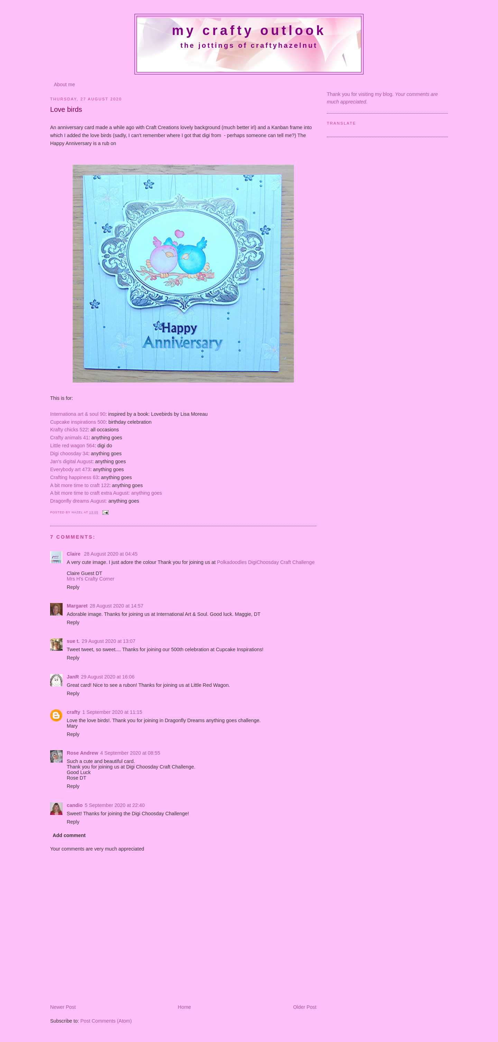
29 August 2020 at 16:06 (108, 677)
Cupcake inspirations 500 (78, 422)
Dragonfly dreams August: (78, 501)
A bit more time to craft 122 (79, 485)
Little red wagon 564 (72, 445)
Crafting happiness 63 (74, 477)
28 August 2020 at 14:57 (116, 606)
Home (184, 1007)
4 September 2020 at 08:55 (130, 753)
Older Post (304, 1007)
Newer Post (63, 1007)
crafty (73, 712)
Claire (74, 554)
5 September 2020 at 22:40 (115, 805)
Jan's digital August (71, 461)
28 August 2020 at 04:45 (111, 554)
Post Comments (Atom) (106, 1021)
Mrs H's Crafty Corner (90, 579)
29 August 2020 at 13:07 (108, 641)
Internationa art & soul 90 (77, 414)
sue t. (73, 641)
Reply (73, 587)
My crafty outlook (249, 30)
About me (64, 84)
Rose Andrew (82, 753)
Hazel (78, 512)
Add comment (69, 835)
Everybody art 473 (70, 469)
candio (75, 805)
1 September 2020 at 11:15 (112, 712)
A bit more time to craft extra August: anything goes (106, 493)
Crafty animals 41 (69, 437)
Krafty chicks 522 (69, 429)
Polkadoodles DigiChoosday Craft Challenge (265, 562)
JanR (73, 677)
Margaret (77, 606)
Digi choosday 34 (69, 453)
